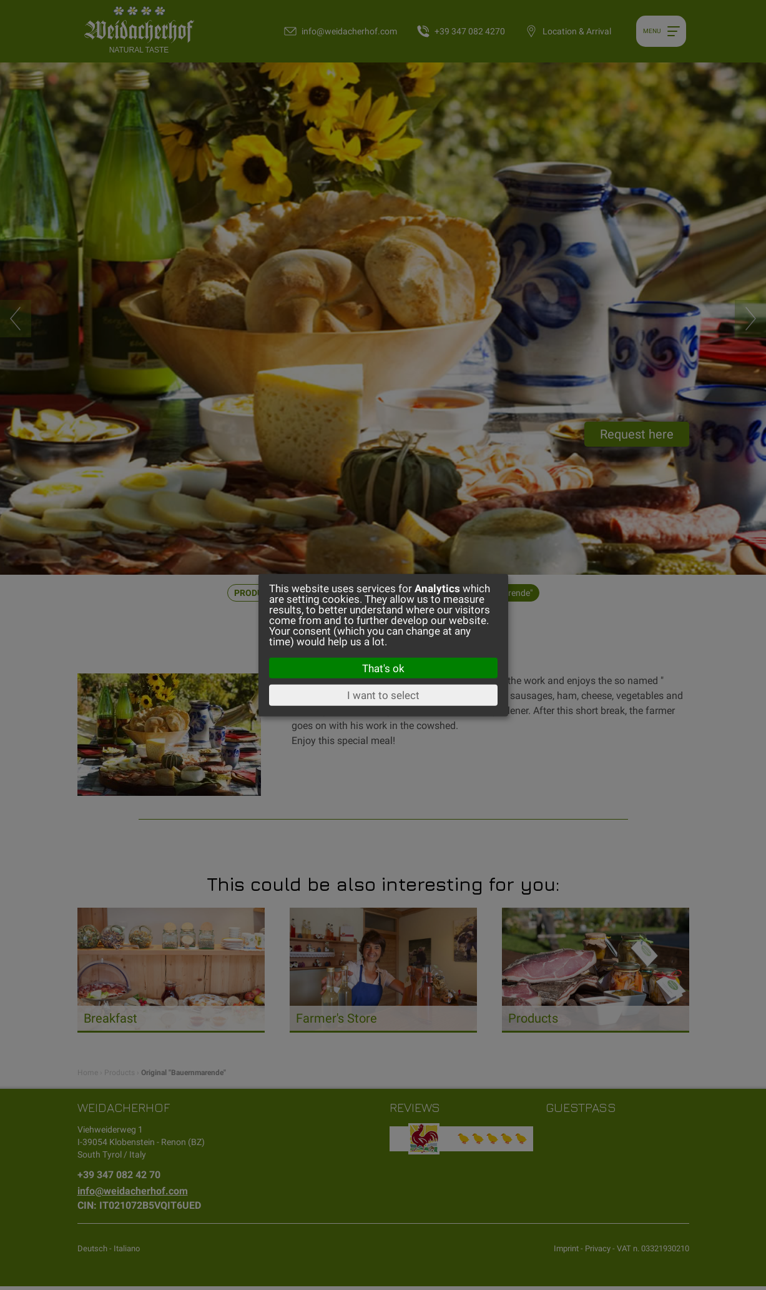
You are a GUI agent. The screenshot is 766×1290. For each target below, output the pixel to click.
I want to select (383, 695)
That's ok (383, 668)
